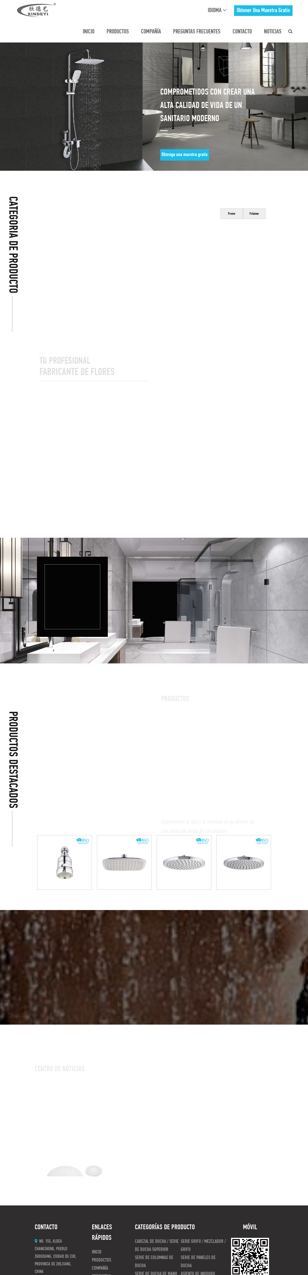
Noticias (272, 32)
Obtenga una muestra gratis (184, 154)
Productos (118, 32)
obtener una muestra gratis (263, 11)
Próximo (254, 214)
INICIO (88, 32)
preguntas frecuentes (196, 32)
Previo (231, 214)
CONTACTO (242, 32)
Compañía (151, 32)
